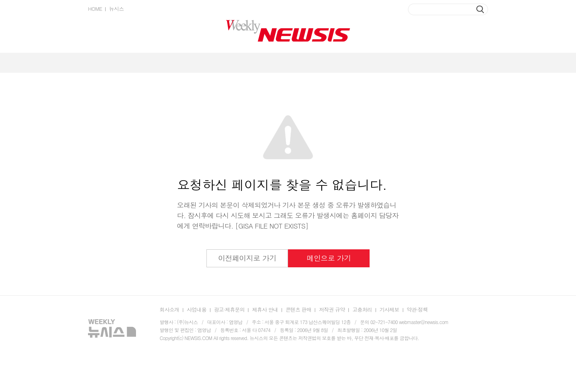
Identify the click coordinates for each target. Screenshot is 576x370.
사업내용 (196, 309)
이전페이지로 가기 (247, 258)
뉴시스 (116, 8)
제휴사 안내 (265, 309)
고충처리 (362, 309)
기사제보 (389, 309)
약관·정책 (417, 309)
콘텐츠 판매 (299, 309)
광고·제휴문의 (229, 309)
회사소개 (169, 309)
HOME (95, 8)
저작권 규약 (332, 309)
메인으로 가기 (329, 258)
